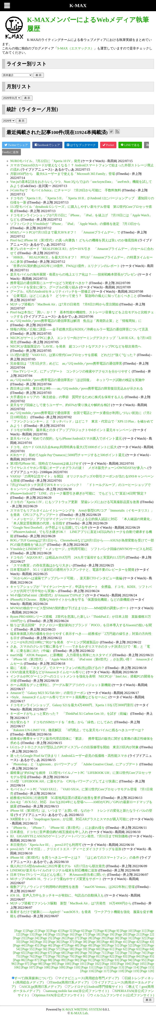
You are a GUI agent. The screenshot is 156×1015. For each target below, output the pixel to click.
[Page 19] (107, 934)
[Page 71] (99, 952)
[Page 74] (139, 952)
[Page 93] (112, 960)
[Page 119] (132, 971)
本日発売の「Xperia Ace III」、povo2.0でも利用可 (46, 844)
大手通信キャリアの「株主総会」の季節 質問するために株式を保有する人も (67, 397)
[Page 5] (66, 930)
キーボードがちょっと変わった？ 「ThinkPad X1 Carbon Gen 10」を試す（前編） (70, 713)
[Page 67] (46, 952)
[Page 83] (121, 956)
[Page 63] (134, 949)
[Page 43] (147, 941)
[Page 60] (94, 949)
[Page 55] (27, 949)
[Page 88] (46, 960)
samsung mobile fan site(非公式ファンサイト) (77, 991)
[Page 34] (27, 941)
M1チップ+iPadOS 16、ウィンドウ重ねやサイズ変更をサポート (56, 879)
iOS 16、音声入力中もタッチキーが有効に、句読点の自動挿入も (57, 895)
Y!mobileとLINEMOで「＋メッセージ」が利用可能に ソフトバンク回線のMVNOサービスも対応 (81, 549)
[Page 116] (87, 971)
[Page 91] (86, 960)
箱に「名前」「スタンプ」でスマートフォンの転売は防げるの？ (57, 668)
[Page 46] (46, 945)
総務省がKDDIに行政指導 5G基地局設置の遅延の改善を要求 (55, 797)
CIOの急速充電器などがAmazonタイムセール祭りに (47, 672)
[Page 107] (28, 967)
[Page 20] (121, 934)
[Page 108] (43, 967)
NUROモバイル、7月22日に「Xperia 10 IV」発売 (45, 161)
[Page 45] (32, 945)
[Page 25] (46, 938)
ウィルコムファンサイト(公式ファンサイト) (122, 995)
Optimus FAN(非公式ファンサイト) (59, 995)
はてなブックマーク (81, 145)
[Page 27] (72, 938)
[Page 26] (59, 938)
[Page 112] (102, 967)
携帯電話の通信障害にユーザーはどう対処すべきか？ (49, 283)
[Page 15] (54, 934)
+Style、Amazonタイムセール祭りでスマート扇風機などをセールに (59, 697)
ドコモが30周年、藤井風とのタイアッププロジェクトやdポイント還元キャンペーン (71, 430)
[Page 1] (19, 930)
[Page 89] (59, 960)
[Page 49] (86, 945)
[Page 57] (54, 949)
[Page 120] (147, 971)
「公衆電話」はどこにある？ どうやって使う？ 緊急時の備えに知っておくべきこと (73, 295)
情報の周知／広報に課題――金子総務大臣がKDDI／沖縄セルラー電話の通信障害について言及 (79, 329)
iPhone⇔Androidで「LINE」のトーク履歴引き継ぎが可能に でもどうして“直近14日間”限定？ (78, 493)
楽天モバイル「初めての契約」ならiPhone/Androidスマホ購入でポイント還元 (66, 438)
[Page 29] (99, 938)
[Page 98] (36, 963)
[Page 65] (19, 952)
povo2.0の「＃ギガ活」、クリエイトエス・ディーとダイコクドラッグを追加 (65, 849)
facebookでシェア (47, 145)
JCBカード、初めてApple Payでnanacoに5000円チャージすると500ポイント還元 (67, 455)
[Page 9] (113, 930)
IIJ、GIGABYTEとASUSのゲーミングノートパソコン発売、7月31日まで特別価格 (69, 836)
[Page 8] (101, 930)
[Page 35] (41, 941)
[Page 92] (99, 960)
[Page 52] (126, 945)
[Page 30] (112, 938)
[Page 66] (32, 952)
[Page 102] (94, 963)
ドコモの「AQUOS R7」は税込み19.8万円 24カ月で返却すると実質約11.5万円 (67, 557)
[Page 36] (54, 941)
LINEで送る (130, 145)
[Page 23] (19, 938)
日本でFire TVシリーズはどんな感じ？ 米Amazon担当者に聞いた (58, 874)
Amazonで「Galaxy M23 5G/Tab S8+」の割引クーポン (48, 693)
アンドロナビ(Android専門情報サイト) (95, 986)
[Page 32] (139, 938)
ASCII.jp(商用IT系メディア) (42, 986)
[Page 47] (59, 945)
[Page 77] (41, 956)
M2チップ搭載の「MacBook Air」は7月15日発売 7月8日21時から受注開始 (64, 304)
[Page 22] (147, 934)
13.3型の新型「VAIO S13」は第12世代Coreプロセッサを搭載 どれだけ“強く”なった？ (73, 355)
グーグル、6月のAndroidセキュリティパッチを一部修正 (50, 291)
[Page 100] (64, 963)
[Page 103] (109, 963)
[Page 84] (134, 956)
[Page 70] (86, 952)
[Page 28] (86, 938)
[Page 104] (124, 963)
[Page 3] (43, 930)
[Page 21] (134, 934)
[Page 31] (126, 938)
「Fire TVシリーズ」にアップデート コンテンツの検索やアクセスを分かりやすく (70, 371)
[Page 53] (139, 945)
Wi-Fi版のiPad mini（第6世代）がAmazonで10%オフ (47, 595)
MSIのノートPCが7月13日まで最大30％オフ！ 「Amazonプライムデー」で (65, 232)
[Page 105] (139, 963)
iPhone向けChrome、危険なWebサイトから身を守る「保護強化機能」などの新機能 (70, 599)
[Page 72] (112, 952)
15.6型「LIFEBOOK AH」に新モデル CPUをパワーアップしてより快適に (64, 781)
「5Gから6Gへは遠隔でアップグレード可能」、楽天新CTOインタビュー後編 (66, 578)
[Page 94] (126, 960)
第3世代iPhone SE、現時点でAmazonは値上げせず (46, 463)
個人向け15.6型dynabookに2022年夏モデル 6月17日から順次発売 (57, 866)
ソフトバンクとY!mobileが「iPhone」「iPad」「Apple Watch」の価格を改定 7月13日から (75, 223)
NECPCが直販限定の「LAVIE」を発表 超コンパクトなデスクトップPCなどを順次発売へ (75, 346)
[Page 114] (132, 967)
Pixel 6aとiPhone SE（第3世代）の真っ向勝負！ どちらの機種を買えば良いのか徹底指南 (74, 240)
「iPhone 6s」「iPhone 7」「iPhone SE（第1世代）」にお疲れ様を (57, 827)
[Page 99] (49, 963)
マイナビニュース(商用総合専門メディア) (88, 978)
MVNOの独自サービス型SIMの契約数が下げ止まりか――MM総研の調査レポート (69, 608)
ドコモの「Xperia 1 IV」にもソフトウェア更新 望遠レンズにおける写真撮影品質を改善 (74, 502)
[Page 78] (54, 956)
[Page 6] (78, 930)
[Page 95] (139, 960)
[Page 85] (147, 956)
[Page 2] (31, 930)
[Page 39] (94, 941)
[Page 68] (59, 952)
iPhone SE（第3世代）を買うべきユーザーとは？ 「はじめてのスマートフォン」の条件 (74, 857)
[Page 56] (41, 949)
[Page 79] (67, 956)
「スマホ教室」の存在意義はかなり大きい (41, 565)
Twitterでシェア (16, 145)
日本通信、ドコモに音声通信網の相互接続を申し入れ (49, 832)
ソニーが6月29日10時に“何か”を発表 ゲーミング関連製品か (54, 642)
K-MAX (78, 5)
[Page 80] (81, 956)
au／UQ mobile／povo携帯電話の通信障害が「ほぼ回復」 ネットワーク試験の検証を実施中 (77, 380)
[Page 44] (19, 945)
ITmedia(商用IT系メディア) (69, 982)
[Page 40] (107, 941)
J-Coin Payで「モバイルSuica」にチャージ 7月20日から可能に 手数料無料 (65, 190)
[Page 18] (94, 934)
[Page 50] (99, 945)
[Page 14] (41, 934)
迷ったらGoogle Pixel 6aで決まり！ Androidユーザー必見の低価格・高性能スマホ (68, 755)
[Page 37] (67, 941)
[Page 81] (94, 956)
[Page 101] (79, 963)
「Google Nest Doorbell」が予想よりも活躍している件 (49, 527)
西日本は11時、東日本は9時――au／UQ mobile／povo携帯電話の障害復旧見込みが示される (76, 388)
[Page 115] (147, 967)
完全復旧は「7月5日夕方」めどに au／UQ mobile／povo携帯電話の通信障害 (66, 363)
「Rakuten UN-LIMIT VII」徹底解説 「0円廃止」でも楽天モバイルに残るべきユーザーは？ (77, 730)
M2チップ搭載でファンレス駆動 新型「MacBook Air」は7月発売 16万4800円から (71, 903)
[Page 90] (72, 960)
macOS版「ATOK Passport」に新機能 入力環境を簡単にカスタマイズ (61, 655)
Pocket (108, 145)
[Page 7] (90, 930)
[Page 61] (107, 949)
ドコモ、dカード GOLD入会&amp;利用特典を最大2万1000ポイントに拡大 (63, 447)
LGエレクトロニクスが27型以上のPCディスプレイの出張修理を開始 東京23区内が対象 (74, 747)
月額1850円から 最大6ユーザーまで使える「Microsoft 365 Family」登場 (62, 173)
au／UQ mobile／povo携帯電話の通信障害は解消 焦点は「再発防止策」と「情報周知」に (76, 320)
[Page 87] (32, 960)
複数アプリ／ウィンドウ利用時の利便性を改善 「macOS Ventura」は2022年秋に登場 (72, 887)
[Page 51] (112, 945)
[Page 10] (126, 930)
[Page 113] (117, 967)
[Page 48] (72, 945)
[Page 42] (134, 941)
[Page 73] (126, 952)
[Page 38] (81, 941)
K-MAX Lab (79, 1013)
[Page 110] (73, 967)
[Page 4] (55, 930)
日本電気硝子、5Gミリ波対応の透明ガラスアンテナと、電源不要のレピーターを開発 (72, 569)
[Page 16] (67, 934)
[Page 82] (107, 956)
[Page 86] (19, 960)
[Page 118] (117, 971)
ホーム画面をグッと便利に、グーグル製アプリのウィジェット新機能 (60, 685)
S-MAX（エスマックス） (75, 48)
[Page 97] (23, 963)
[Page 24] (32, 938)
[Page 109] (58, 967)
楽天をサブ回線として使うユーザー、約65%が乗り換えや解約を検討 (60, 405)
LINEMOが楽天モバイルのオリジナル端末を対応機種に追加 (54, 870)
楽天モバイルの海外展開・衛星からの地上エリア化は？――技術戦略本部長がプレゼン (73, 274)
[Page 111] (88, 967)
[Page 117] (102, 971)
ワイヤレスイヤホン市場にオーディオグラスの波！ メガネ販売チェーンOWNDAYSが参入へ (78, 467)
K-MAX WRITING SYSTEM (82, 1009)
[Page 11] (139, 930)
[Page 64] (147, 949)
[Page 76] (27, 956)
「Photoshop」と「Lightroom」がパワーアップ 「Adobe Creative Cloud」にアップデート (74, 764)
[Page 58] (67, 949)
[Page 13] (27, 934)
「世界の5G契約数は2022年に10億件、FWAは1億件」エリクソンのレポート (65, 266)
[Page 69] (72, 952)
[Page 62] (121, 949)
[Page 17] (81, 934)
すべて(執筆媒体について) (33, 978)
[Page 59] (81, 949)
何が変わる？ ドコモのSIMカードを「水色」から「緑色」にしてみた (61, 722)
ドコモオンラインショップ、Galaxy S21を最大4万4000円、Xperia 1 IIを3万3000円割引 (72, 705)
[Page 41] (121, 941)
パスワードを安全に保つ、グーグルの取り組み (44, 287)
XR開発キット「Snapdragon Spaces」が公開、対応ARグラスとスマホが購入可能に (69, 819)
